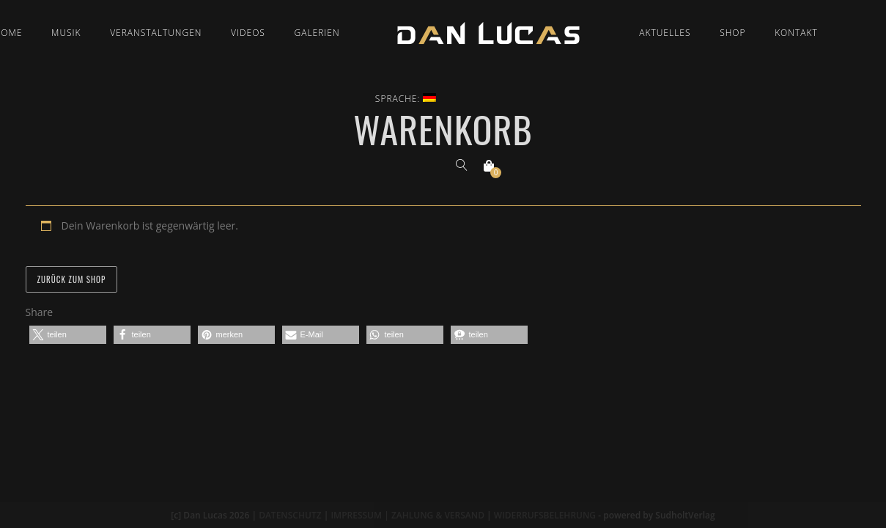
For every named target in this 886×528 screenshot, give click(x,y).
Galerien (317, 32)
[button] (67, 335)
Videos (248, 32)
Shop (732, 32)
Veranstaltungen (156, 32)
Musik (66, 32)
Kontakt (796, 32)
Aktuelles (664, 32)
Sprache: (406, 98)
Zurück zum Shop (71, 279)
